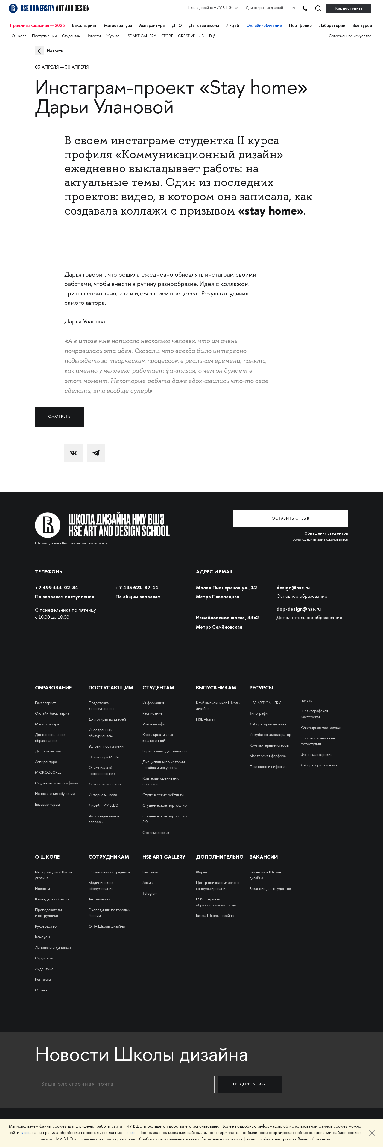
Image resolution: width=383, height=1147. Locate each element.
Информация (153, 700)
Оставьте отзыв (155, 830)
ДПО (176, 23)
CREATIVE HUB (192, 32)
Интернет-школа (103, 792)
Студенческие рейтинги (163, 792)
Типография (259, 711)
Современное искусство (350, 32)
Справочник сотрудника (109, 870)
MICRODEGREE (48, 770)
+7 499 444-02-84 (57, 585)
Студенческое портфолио (57, 781)
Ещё (214, 32)
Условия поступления (107, 744)
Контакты (43, 977)
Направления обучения (55, 791)
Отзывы (41, 988)
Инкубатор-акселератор (270, 732)
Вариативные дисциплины (164, 749)
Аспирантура (152, 23)
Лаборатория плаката (319, 763)
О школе (19, 32)
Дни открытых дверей (257, 8)
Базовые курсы (47, 802)
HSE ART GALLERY (141, 32)
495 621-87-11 (137, 585)
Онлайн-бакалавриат (53, 711)
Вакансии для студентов (270, 886)
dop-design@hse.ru (299, 606)
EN (285, 8)
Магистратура (118, 23)
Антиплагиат (99, 897)
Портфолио (299, 23)
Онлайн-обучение (264, 23)
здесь (25, 1133)
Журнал (113, 32)
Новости (93, 32)
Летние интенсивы (105, 782)
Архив (147, 880)
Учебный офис (154, 722)
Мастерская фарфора (268, 753)
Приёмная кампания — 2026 (38, 23)
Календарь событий (52, 897)
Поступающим (44, 32)
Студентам (71, 32)
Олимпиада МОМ (104, 755)
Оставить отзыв (303, 516)
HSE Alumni (205, 717)
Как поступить (349, 8)
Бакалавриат (85, 23)
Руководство (46, 924)
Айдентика (44, 967)
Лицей (233, 23)
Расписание (152, 711)
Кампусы (42, 934)
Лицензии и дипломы (53, 945)
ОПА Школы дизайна (107, 924)
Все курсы (361, 23)
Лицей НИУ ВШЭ (103, 803)
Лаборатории (331, 23)
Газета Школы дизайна (215, 913)
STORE (168, 32)
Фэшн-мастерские (316, 752)
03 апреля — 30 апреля (62, 67)
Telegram (149, 891)
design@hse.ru (293, 585)
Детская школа (204, 23)
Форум (201, 870)
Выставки (150, 870)
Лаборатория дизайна (268, 722)
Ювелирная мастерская (321, 725)
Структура (44, 956)
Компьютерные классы (269, 743)
